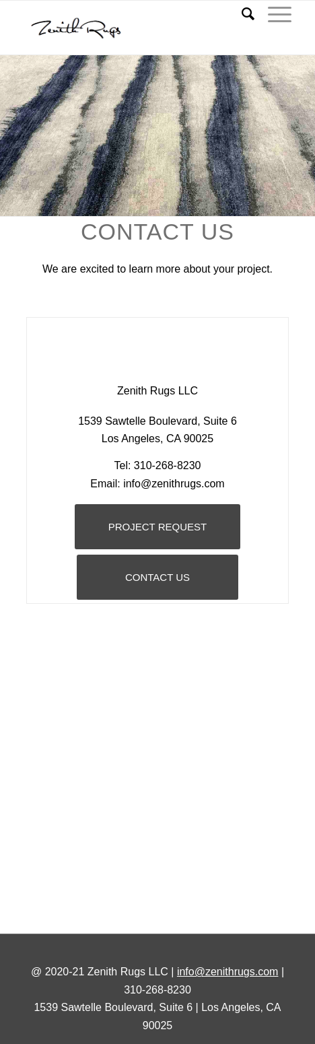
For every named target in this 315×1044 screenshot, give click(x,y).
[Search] (241, 14)
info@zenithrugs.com (228, 971)
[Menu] (272, 14)
